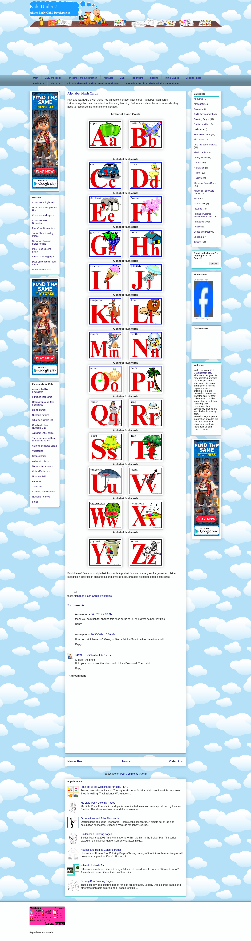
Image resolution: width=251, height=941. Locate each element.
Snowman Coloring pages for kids (41, 242)
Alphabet (108, 78)
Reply (78, 624)
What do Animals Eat (93, 865)
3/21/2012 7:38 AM (101, 614)
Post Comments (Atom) (133, 773)
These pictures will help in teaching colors (44, 439)
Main (35, 78)
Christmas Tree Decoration (39, 221)
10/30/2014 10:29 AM (103, 634)
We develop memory (42, 466)
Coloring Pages (193, 78)
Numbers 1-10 (39, 476)
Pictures (198, 208)
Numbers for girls (40, 415)
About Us (55, 83)
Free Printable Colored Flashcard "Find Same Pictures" (153, 83)
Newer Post (75, 761)
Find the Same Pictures (205, 144)
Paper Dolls (199, 203)
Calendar (198, 109)
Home (126, 761)
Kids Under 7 (43, 6)
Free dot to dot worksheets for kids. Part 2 (104, 786)
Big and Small (39, 410)
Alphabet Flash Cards (82, 93)
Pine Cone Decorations (43, 228)
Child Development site (204, 371)
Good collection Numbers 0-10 (40, 426)
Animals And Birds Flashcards (41, 390)
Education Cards (202, 134)
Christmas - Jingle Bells (44, 202)
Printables (106, 596)
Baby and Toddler (53, 78)
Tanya (78, 654)
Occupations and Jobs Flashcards (100, 818)
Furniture (36, 481)
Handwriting (137, 78)
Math (122, 78)
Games (197, 162)
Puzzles (198, 226)
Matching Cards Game (205, 183)
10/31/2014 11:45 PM (99, 654)
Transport (37, 486)
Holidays (198, 178)
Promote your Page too (203, 319)
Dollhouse (199, 129)
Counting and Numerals (44, 491)
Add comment (77, 675)
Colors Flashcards (41, 471)
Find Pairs (199, 139)
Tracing (197, 242)
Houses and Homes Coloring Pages (101, 849)
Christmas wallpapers (43, 215)
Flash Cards (92, 596)
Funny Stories (201, 157)
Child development (201, 280)
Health (197, 173)
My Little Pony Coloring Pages (98, 802)
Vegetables (37, 451)
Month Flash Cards (41, 269)
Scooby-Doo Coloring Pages (97, 881)
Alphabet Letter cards (42, 433)
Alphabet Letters (40, 461)
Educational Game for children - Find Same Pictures (93, 83)
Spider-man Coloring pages (96, 834)
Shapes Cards (39, 456)
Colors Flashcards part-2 (44, 445)
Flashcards (38, 83)
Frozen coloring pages (43, 256)
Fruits (35, 502)
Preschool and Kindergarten (83, 78)
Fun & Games (172, 78)
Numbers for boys (41, 496)
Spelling (154, 78)
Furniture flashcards (42, 397)
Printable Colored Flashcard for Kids (203, 215)
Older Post (176, 761)
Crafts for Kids (201, 124)
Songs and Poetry (203, 231)
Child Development (203, 114)
